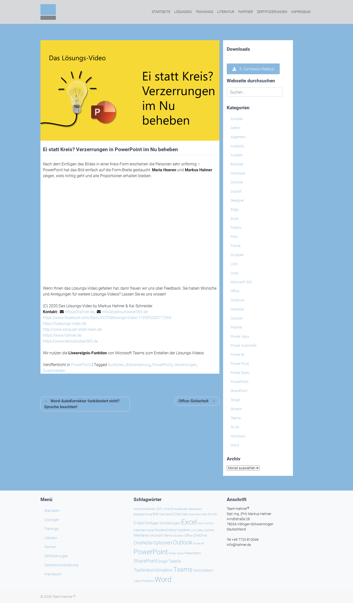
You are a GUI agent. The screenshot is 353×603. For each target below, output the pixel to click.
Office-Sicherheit (193, 401)
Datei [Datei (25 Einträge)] (185, 514)
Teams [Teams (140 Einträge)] (182, 569)
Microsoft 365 (241, 282)
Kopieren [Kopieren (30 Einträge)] (183, 530)
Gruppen (237, 255)
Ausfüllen (116, 364)
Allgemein (238, 137)
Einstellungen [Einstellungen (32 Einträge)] (170, 523)
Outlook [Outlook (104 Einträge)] (182, 542)
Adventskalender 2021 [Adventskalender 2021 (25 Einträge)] (148, 509)
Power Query (240, 373)
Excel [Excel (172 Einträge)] (189, 522)
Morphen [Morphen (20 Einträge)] (178, 535)
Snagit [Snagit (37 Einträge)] (163, 561)
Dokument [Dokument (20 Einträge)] (195, 514)
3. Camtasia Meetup (253, 69)
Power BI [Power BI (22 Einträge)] (198, 543)
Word (235, 445)
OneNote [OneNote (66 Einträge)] (143, 543)
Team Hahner (64, 597)
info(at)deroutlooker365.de (125, 311)
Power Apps (240, 336)
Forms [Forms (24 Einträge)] (209, 523)
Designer (237, 200)
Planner (236, 327)
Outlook (236, 318)
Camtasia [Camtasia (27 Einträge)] (166, 514)
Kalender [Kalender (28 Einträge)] (140, 530)
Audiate (236, 155)
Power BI (237, 355)
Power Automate (243, 345)
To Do (235, 427)
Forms (235, 246)
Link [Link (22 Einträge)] (193, 530)
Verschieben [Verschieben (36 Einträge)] (203, 570)
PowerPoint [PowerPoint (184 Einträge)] (151, 552)
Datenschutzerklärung (61, 565)
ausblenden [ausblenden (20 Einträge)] (181, 509)
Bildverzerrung (138, 364)
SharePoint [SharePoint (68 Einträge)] (145, 561)
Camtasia (238, 173)
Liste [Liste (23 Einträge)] (199, 530)
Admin (235, 128)
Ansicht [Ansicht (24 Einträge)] (169, 509)
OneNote (237, 309)
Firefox (236, 228)
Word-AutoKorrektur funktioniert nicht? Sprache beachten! (82, 404)
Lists (234, 264)
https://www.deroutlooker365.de (70, 341)
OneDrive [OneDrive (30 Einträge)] (200, 535)
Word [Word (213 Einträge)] (163, 579)
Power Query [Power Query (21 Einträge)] (176, 553)
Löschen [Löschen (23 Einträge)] (208, 530)
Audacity (237, 146)
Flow (234, 237)
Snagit (235, 400)
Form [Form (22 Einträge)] (201, 523)
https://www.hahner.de (62, 335)
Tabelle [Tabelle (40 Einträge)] (174, 561)
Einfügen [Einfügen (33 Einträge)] (152, 523)
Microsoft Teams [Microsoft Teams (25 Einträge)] (161, 535)
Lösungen (183, 12)
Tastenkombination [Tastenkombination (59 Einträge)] (153, 570)
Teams (236, 418)
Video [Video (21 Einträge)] (137, 581)
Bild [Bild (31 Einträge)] (155, 514)
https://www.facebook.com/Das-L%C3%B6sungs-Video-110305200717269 (107, 317)
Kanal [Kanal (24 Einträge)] (150, 530)
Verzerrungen (185, 364)
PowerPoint (81, 364)
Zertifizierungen (272, 12)
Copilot (236, 191)
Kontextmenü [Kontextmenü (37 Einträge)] (165, 530)
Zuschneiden (54, 370)
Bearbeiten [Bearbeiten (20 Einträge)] (195, 509)
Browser (237, 164)
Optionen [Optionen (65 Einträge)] (162, 543)
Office (235, 291)
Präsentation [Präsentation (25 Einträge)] (193, 553)
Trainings (204, 12)
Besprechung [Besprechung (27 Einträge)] (143, 514)
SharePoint (239, 391)
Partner (245, 12)
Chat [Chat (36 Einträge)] (177, 514)
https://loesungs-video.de (64, 323)
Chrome (237, 182)
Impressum (301, 12)
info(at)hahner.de (79, 311)
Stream (236, 409)
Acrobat (237, 119)
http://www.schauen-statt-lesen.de (72, 329)
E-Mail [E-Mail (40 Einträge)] (139, 523)
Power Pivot (240, 364)
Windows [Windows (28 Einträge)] (147, 581)
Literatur (225, 12)
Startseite (161, 12)
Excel (235, 219)
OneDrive (237, 300)
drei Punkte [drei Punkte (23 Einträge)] (209, 514)
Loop (234, 273)
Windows (238, 436)
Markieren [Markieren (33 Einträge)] (142, 535)
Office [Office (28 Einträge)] (188, 535)
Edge (234, 209)
